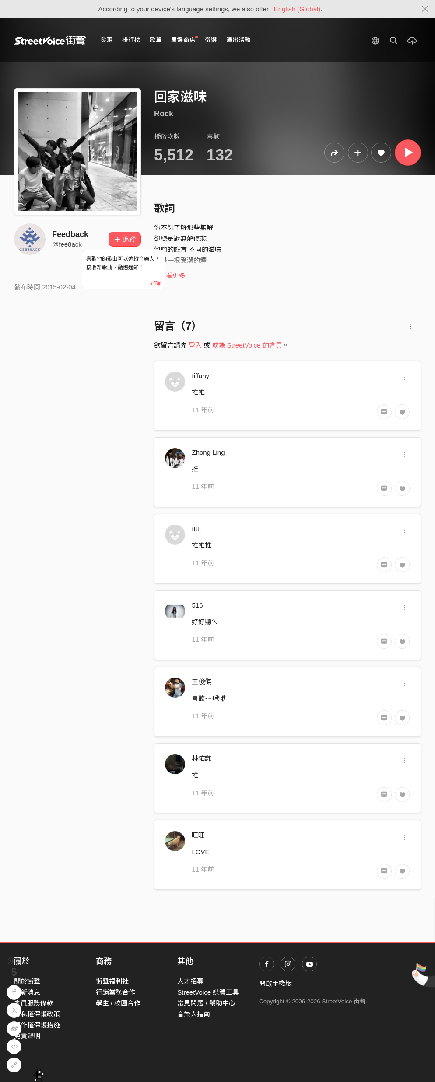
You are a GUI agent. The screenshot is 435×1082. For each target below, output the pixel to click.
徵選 (211, 40)
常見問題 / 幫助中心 (206, 1003)
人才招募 (190, 981)
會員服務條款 (33, 1003)
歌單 (156, 40)
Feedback (70, 234)
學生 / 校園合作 (118, 1003)
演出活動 (238, 40)
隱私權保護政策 (37, 1014)
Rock (163, 113)
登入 (195, 345)
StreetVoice (50, 40)
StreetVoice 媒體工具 (208, 992)
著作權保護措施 (37, 1025)
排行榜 (131, 40)
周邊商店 (184, 39)
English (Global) (297, 9)
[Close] (425, 9)
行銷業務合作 (115, 992)
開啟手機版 (275, 983)
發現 (107, 40)
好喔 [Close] (155, 283)
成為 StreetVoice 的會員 (247, 345)
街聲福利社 (112, 981)
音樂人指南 (193, 1014)
